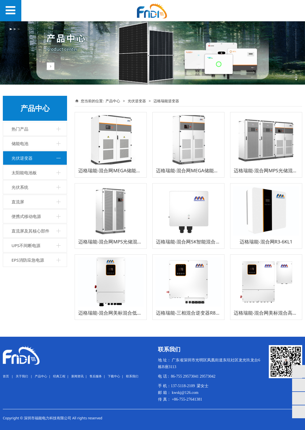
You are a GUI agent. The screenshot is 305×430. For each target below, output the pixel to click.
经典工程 (59, 376)
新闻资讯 (77, 376)
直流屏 (18, 201)
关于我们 (22, 376)
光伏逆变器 (22, 158)
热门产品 (20, 129)
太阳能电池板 (24, 172)
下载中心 (114, 376)
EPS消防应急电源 (28, 260)
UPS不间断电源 (26, 245)
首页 (6, 376)
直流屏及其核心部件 (30, 231)
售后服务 (96, 376)
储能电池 (20, 143)
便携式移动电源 (26, 216)
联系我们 (132, 376)
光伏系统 (20, 187)
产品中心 (113, 100)
